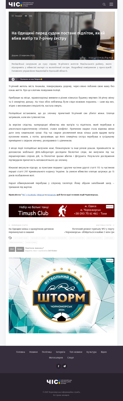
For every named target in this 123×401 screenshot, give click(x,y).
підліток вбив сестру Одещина (38, 238)
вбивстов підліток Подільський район (58, 238)
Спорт (70, 357)
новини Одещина (109, 238)
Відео (104, 351)
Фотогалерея (56, 357)
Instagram (51, 195)
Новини (33, 351)
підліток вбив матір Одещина (21, 238)
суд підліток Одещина (31, 242)
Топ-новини (76, 351)
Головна (20, 351)
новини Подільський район (16, 242)
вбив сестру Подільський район (94, 238)
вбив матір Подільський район (77, 238)
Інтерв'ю (60, 351)
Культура (92, 351)
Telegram (40, 195)
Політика (47, 351)
